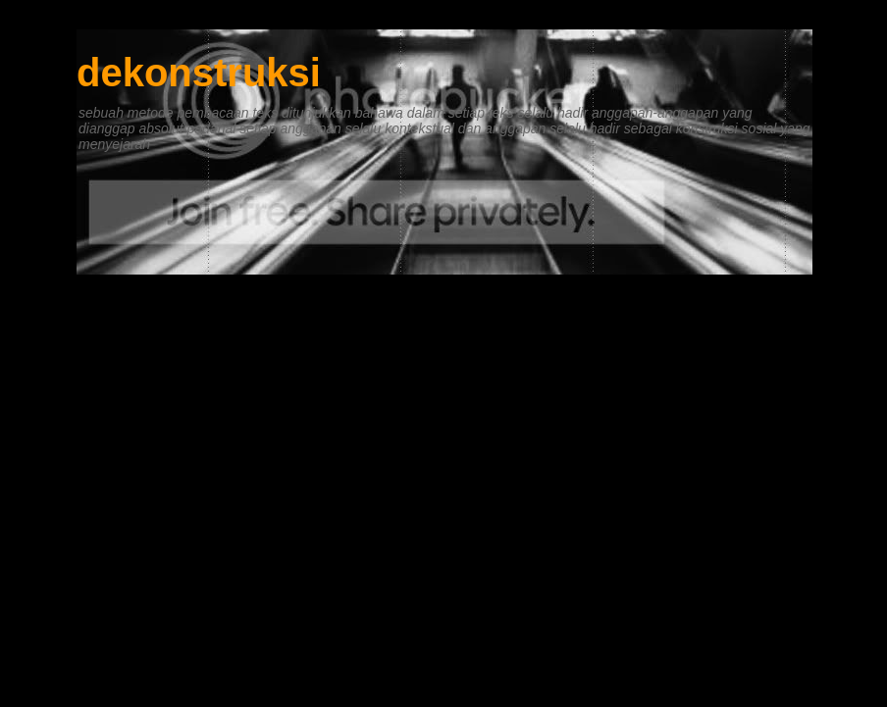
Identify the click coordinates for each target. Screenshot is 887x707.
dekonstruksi (199, 72)
